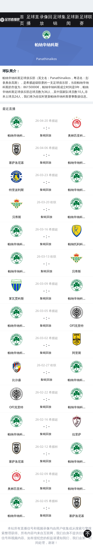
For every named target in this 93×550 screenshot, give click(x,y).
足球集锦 (59, 20)
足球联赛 (86, 20)
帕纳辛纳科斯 (16, 135)
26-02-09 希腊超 (46, 474)
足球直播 (33, 20)
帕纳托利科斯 (76, 244)
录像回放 (46, 20)
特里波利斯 (16, 190)
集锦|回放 (45, 135)
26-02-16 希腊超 (46, 419)
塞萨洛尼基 (16, 163)
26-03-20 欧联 (46, 202)
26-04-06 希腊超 (46, 148)
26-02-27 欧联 (46, 365)
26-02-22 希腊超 (46, 392)
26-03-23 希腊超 (46, 175)
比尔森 (16, 380)
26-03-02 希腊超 (46, 338)
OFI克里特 (77, 326)
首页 (22, 20)
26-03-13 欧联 (46, 256)
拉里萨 (76, 434)
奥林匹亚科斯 (76, 135)
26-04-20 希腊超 (46, 121)
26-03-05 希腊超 (46, 311)
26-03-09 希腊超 (46, 284)
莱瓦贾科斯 (16, 298)
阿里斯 (76, 353)
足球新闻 (72, 20)
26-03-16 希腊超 (46, 229)
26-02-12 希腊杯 (46, 447)
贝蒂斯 (16, 217)
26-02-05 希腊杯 (46, 501)
